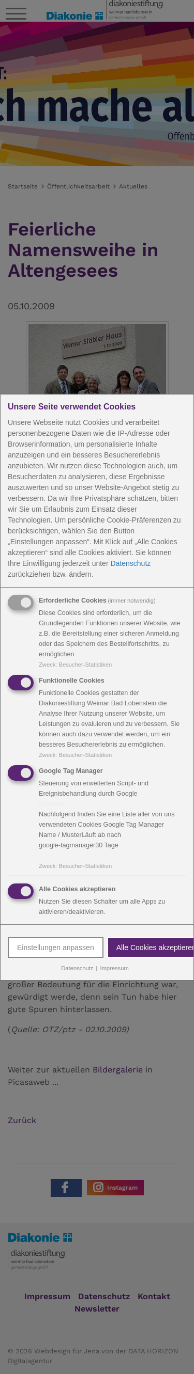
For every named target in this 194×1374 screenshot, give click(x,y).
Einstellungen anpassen (55, 947)
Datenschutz (130, 563)
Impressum (114, 968)
